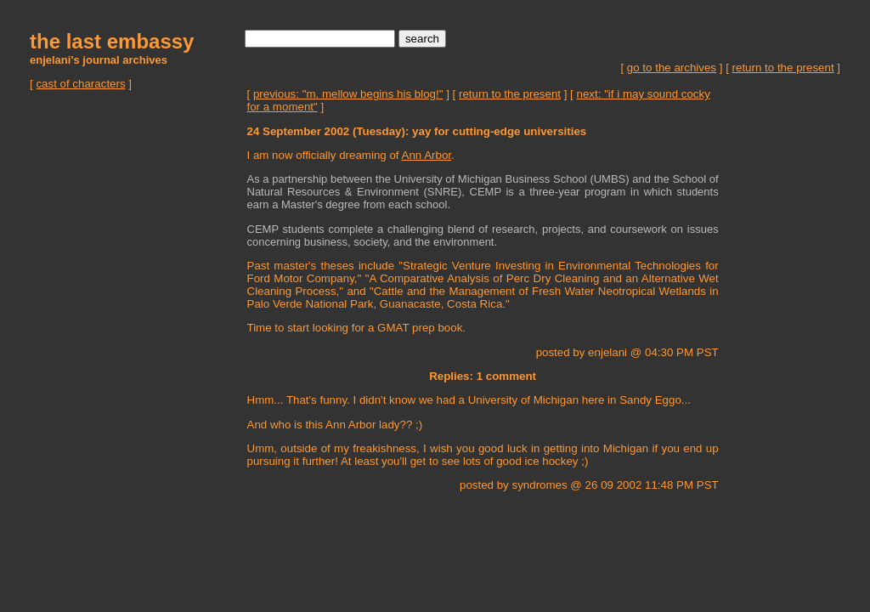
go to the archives (671, 67)
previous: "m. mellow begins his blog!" (348, 94)
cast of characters (80, 83)
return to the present (783, 67)
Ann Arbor (427, 155)
